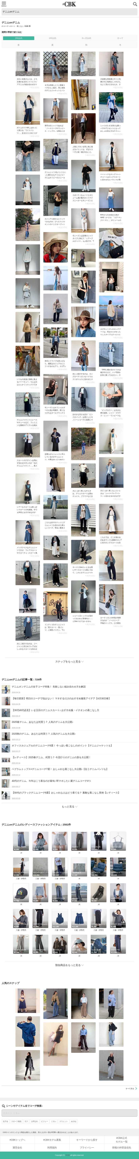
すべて (120, 38)
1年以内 (52, 38)
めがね (73, 1121)
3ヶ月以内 (86, 38)
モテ (26, 1121)
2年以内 (18, 38)
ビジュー (44, 1121)
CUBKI (69, 4)
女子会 (5, 1121)
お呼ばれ (34, 1121)
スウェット (63, 1121)
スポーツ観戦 (16, 1121)
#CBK (67, 1155)
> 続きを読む (34, 87)
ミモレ (53, 1121)
